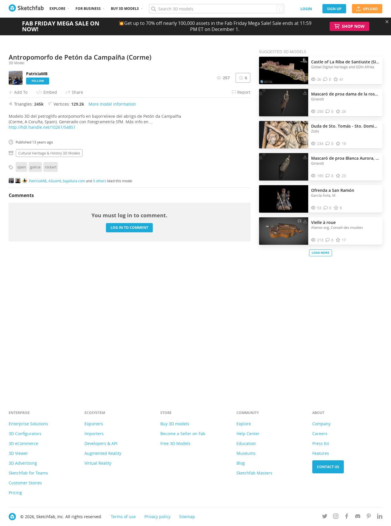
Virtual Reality (98, 463)
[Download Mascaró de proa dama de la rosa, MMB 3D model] (305, 92)
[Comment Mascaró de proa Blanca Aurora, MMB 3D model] (329, 175)
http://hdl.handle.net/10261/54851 (42, 262)
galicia (35, 302)
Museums (246, 453)
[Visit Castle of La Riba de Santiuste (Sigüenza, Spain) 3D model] (283, 70)
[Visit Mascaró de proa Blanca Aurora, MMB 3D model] (283, 167)
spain (21, 302)
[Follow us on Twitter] (324, 517)
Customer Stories (25, 482)
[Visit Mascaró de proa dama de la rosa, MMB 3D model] (283, 103)
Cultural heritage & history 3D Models (49, 288)
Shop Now (349, 26)
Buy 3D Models (125, 8)
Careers (319, 433)
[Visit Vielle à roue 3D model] (283, 231)
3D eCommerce (23, 443)
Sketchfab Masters (254, 473)
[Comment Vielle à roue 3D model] (329, 240)
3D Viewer (18, 453)
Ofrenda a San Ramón (332, 190)
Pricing (15, 492)
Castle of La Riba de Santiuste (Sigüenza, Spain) (345, 62)
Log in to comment (129, 363)
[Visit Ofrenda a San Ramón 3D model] (283, 199)
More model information (112, 239)
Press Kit (320, 443)
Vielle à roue (323, 222)
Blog (240, 463)
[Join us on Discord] (357, 517)
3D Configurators (25, 433)
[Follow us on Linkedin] (379, 517)
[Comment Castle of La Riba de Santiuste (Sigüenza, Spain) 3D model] (327, 79)
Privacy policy (157, 516)
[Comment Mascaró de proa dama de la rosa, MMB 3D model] (329, 111)
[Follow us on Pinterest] (368, 517)
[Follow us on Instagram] (335, 517)
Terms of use (123, 516)
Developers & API (101, 443)
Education (246, 443)
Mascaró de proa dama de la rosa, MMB (345, 94)
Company (321, 423)
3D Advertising (23, 463)
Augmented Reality (103, 453)
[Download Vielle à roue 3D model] (305, 221)
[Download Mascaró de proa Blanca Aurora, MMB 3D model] (305, 157)
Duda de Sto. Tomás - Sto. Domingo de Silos (345, 126)
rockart (50, 302)
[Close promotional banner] (387, 21)
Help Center (248, 433)
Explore (57, 8)
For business (88, 8)
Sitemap (187, 516)
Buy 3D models (174, 423)
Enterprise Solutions (28, 423)
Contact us (328, 466)
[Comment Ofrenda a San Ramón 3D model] (327, 207)
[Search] (216, 8)
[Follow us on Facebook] (346, 517)
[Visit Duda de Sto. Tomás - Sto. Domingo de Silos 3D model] (283, 135)
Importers (94, 433)
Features (320, 453)
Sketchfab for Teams (28, 473)
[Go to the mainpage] (26, 8)
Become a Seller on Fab (182, 433)
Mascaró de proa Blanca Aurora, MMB (345, 158)
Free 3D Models (175, 443)
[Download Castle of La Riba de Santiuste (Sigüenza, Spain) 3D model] (305, 60)
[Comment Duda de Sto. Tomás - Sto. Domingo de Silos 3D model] (329, 143)
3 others (99, 316)
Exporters (94, 423)
